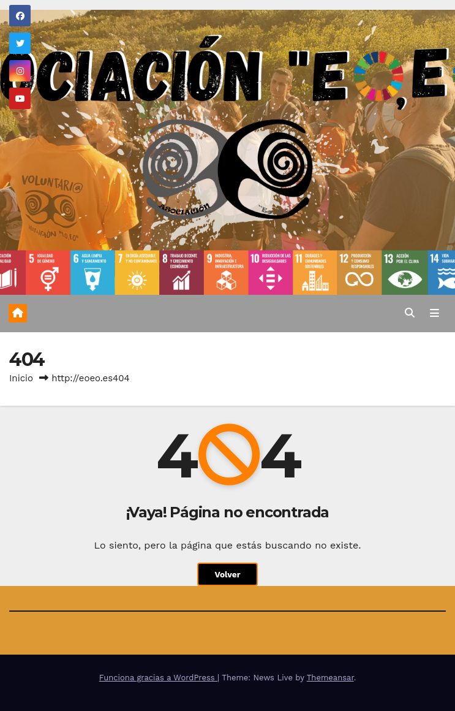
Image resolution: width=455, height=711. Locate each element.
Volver (227, 574)
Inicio (21, 378)
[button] (410, 313)
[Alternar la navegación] (434, 313)
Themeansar (330, 677)
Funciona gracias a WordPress (158, 677)
